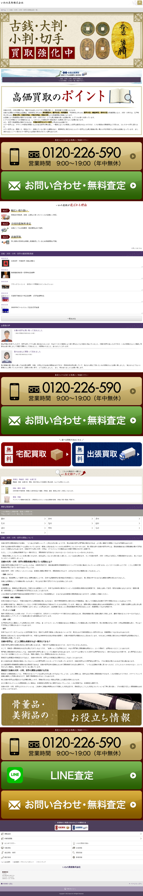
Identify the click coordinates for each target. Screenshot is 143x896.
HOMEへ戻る (8, 884)
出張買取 (79, 848)
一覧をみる (71, 319)
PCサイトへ (71, 889)
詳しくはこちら (137, 248)
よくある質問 (6, 862)
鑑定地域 (7, 857)
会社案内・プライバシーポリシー (24, 862)
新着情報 (79, 857)
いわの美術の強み (82, 843)
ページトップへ (136, 884)
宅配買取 (7, 848)
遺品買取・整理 (9, 852)
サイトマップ (42, 862)
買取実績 (79, 852)
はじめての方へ (9, 843)
